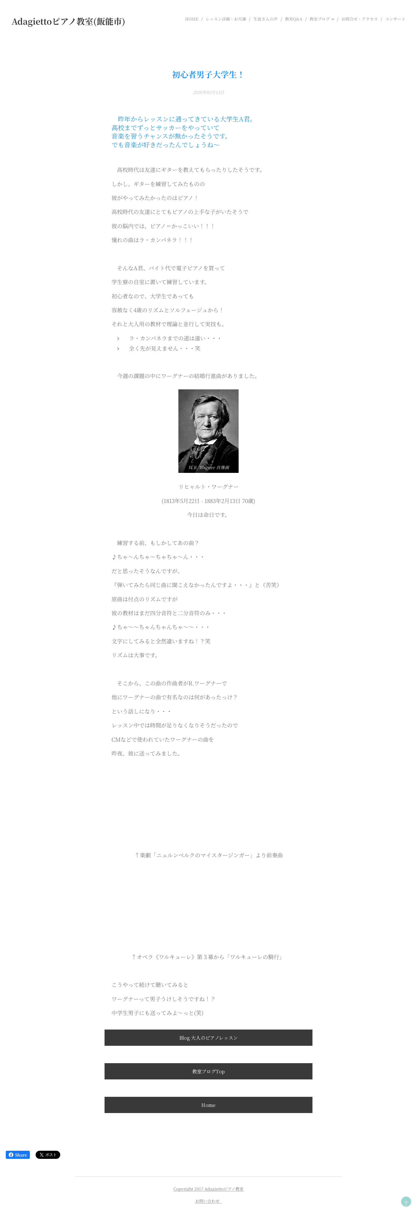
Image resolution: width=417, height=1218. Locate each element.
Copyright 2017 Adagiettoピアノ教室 (208, 1189)
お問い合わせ (208, 1201)
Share (18, 1155)
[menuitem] (193, 19)
